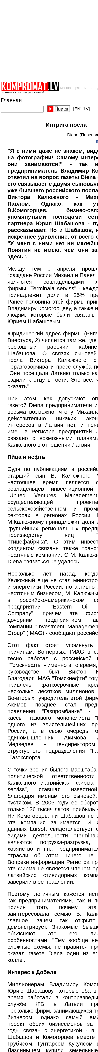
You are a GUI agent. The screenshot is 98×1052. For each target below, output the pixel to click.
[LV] (86, 108)
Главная (11, 100)
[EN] (77, 108)
